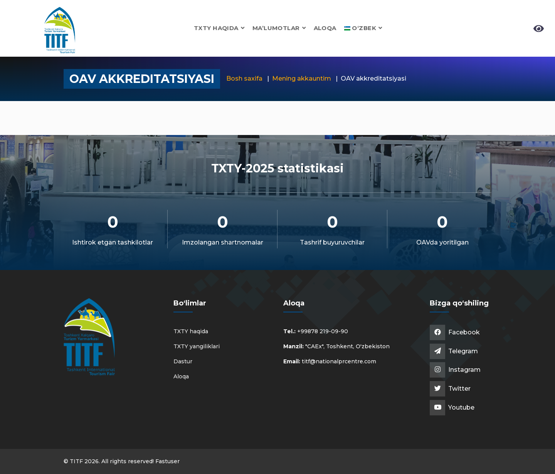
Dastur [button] (182, 361)
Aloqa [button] (325, 28)
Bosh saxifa (244, 78)
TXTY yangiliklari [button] (196, 346)
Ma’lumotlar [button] (279, 28)
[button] (363, 28)
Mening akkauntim (301, 78)
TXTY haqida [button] (219, 28)
